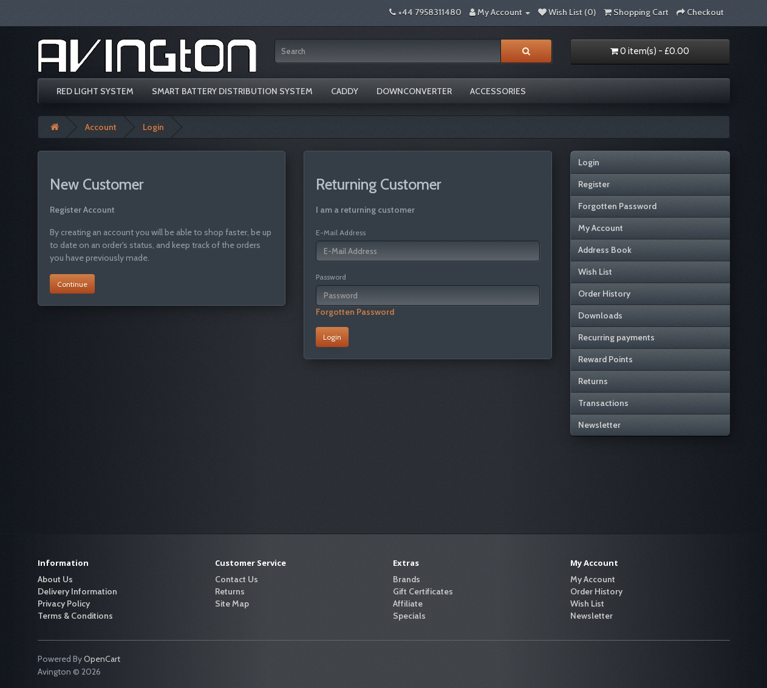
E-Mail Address (341, 232)
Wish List (595, 271)
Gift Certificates (423, 591)
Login (153, 127)
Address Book (605, 249)
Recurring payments (616, 337)
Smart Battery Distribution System (232, 91)
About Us (55, 579)
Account (101, 127)
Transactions (603, 402)
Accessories (498, 91)
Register (594, 184)
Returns (593, 381)
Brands (406, 579)
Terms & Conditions (75, 615)
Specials (409, 615)
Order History (604, 293)
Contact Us (236, 579)
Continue (72, 284)
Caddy (344, 91)
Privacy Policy (64, 603)
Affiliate (408, 603)
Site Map (232, 603)
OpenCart (102, 658)
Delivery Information (77, 591)
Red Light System (95, 91)
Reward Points (605, 359)
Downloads (600, 315)
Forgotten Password (355, 311)
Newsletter (599, 424)
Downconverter (414, 91)
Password (331, 276)
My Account (600, 227)
